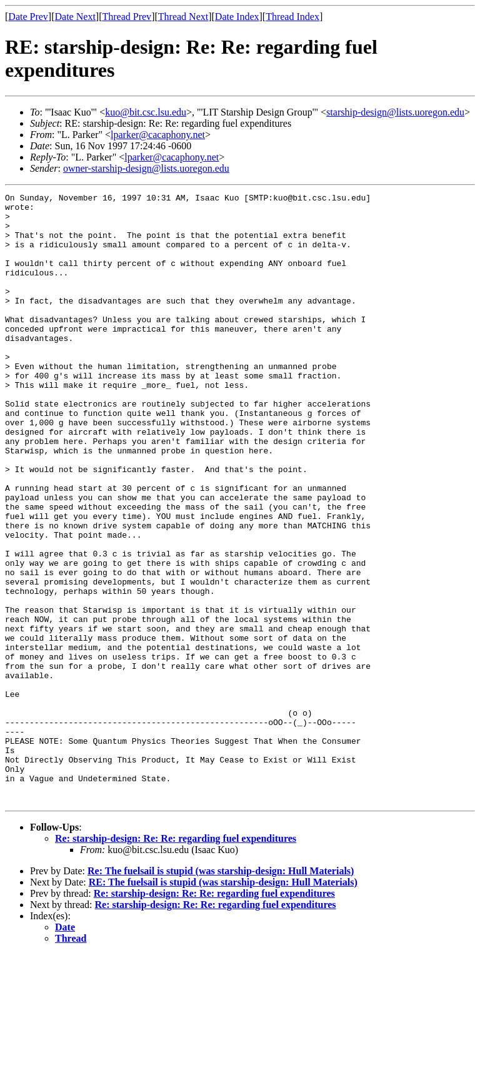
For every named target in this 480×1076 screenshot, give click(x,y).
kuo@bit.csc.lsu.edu (145, 112)
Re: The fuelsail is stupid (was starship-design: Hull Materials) (221, 992)
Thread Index (292, 16)
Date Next (75, 16)
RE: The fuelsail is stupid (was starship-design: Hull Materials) (223, 1004)
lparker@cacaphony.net (158, 134)
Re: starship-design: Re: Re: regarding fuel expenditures (175, 960)
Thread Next (183, 16)
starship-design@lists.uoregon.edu (395, 112)
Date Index (237, 16)
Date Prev (28, 16)
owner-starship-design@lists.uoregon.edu (146, 168)
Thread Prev (126, 16)
